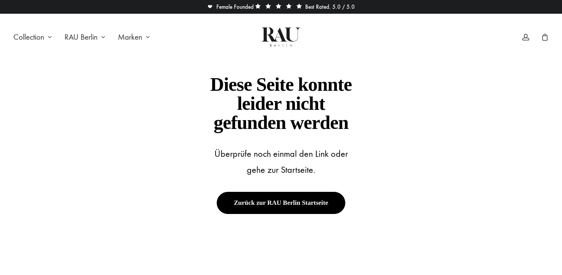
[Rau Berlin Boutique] (281, 37)
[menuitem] (35, 37)
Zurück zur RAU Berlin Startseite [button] (281, 202)
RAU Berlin (84, 37)
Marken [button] (134, 37)
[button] (230, 6)
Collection (32, 37)
